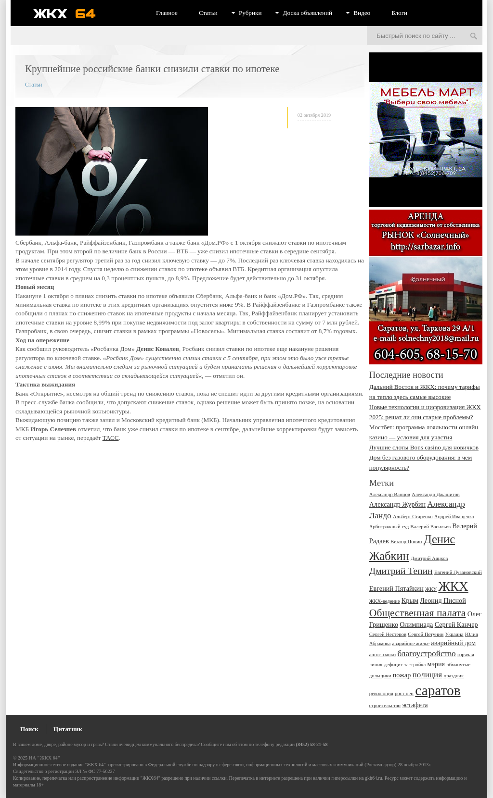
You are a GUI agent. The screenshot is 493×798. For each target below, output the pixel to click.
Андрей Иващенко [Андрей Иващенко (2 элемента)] (454, 516)
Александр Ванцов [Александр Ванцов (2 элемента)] (389, 494)
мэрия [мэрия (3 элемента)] (436, 664)
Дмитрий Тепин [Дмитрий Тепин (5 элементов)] (401, 571)
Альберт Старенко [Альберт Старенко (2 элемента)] (413, 516)
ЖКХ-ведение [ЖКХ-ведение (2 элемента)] (384, 601)
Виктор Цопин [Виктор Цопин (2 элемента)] (406, 541)
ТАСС (111, 437)
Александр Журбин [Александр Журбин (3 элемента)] (397, 504)
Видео (361, 12)
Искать (474, 36)
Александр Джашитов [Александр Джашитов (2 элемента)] (436, 494)
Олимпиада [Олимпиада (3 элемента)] (416, 624)
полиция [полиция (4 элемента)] (427, 674)
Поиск (29, 729)
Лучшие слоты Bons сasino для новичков (424, 447)
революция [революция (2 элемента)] (381, 693)
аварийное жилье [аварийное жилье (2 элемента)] (410, 643)
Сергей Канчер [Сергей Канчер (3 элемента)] (456, 624)
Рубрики (250, 12)
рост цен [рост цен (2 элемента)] (404, 693)
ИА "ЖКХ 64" (44, 758)
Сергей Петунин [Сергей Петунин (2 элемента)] (425, 634)
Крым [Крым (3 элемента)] (410, 600)
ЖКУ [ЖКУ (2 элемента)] (431, 589)
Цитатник (67, 729)
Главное (167, 12)
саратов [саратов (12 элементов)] (437, 690)
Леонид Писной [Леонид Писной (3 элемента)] (443, 600)
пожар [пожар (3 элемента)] (402, 675)
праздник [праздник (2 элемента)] (453, 675)
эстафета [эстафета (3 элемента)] (415, 705)
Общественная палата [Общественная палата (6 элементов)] (417, 613)
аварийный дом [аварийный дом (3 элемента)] (453, 643)
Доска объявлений (307, 12)
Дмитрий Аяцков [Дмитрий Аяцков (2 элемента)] (429, 558)
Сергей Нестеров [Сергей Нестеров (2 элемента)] (387, 634)
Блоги (399, 12)
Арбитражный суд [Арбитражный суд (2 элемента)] (389, 526)
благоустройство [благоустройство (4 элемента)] (427, 653)
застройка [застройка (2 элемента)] (415, 664)
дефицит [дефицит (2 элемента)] (393, 664)
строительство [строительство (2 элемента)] (385, 705)
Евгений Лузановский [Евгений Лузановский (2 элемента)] (458, 572)
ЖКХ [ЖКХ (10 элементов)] (453, 586)
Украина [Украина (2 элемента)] (454, 634)
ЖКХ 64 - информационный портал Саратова (71, 13)
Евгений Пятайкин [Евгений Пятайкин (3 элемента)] (396, 588)
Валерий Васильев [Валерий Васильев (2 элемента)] (430, 526)
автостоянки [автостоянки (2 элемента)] (382, 654)
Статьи (208, 12)
